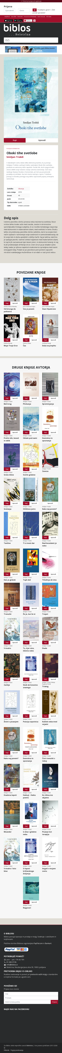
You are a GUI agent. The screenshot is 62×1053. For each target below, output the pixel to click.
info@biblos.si (12, 965)
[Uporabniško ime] (9, 10)
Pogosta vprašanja (30, 16)
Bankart (48, 943)
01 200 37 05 (11, 962)
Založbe (13, 16)
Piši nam (48, 16)
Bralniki (20, 16)
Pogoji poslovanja (17, 1050)
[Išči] (31, 40)
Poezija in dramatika (12, 148)
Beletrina (30, 1046)
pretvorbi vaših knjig (38, 974)
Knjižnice (7, 16)
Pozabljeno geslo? (43, 10)
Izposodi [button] (41, 140)
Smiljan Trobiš (14, 156)
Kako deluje (41, 16)
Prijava (54, 1002)
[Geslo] (23, 10)
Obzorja (21, 189)
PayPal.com (38, 943)
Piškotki (6, 1050)
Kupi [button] (15, 140)
